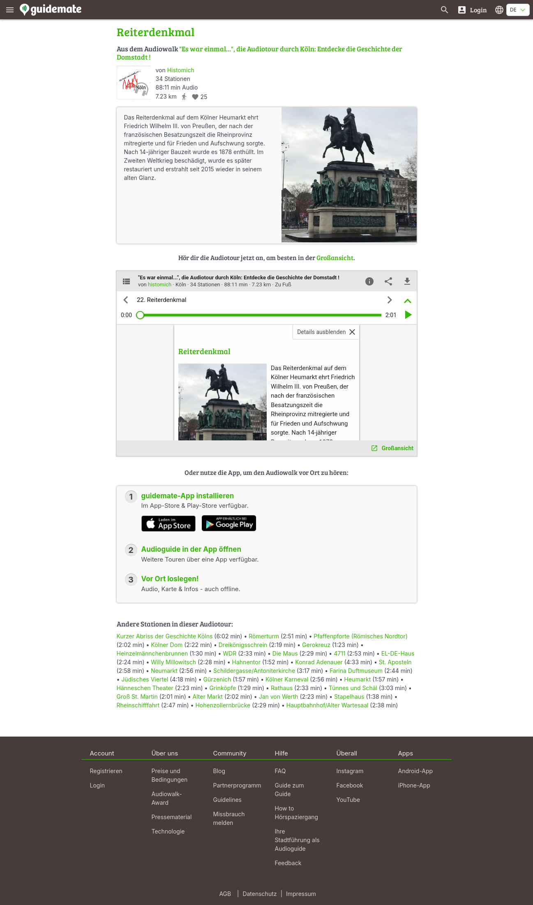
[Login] (472, 9)
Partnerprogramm (237, 785)
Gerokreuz (316, 644)
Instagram (350, 770)
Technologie (168, 831)
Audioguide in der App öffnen (191, 549)
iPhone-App (414, 785)
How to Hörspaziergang (296, 812)
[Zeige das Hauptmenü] (10, 9)
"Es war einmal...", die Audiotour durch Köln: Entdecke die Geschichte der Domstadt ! (259, 53)
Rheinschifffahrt (138, 705)
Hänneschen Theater (145, 687)
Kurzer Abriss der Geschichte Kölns (165, 636)
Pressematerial (172, 816)
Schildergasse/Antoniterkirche (254, 670)
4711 (339, 653)
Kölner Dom (166, 644)
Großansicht (334, 257)
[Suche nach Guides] (445, 9)
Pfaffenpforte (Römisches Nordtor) (360, 636)
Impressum (301, 893)
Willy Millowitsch (173, 662)
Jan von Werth (278, 696)
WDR (229, 653)
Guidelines (227, 799)
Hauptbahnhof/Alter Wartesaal (327, 705)
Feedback (288, 862)
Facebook (350, 785)
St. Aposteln (395, 662)
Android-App (415, 770)
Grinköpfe (222, 687)
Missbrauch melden (229, 818)
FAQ (280, 770)
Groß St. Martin (137, 696)
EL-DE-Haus (397, 653)
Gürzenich (217, 679)
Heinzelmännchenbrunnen (152, 653)
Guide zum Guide (289, 789)
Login (97, 785)
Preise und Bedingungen (170, 775)
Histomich (180, 70)
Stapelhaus (349, 696)
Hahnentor (246, 662)
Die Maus (285, 653)
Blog (219, 770)
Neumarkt (164, 670)
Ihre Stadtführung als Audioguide (297, 840)
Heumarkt (357, 679)
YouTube (348, 799)
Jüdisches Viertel (144, 679)
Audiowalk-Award (167, 798)
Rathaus (282, 687)
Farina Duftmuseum (356, 670)
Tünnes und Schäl (353, 687)
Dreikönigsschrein (243, 644)
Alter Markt (208, 696)
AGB (225, 893)
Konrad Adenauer (318, 662)
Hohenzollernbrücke (222, 705)
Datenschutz (259, 893)
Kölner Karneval (286, 679)
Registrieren (106, 770)
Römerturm (264, 636)
